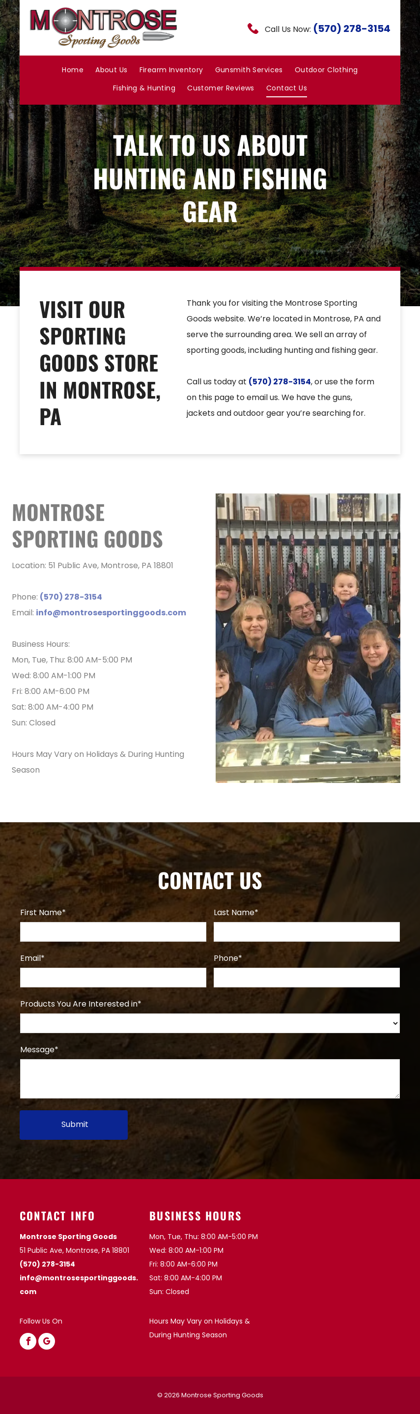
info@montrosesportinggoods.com (106, 612)
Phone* (228, 958)
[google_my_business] (46, 1342)
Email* (32, 958)
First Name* (43, 912)
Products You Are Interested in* (80, 1004)
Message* (39, 1049)
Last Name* (236, 912)
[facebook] (28, 1342)
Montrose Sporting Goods (68, 1236)
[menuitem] (72, 69)
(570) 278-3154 (352, 28)
